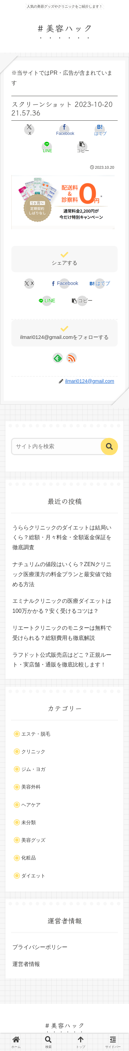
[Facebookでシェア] (64, 130)
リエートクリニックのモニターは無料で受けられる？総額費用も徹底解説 (61, 633)
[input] (60, 446)
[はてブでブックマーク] (100, 130)
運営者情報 (26, 964)
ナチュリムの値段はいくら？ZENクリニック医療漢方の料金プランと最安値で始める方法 (61, 574)
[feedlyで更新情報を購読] (57, 358)
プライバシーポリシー (39, 947)
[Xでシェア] (29, 130)
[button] (82, 147)
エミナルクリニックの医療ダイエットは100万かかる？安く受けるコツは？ (61, 606)
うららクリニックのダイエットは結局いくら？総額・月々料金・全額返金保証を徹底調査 (61, 538)
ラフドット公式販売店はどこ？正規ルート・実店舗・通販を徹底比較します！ (61, 660)
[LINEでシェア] (47, 147)
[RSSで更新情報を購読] (71, 358)
